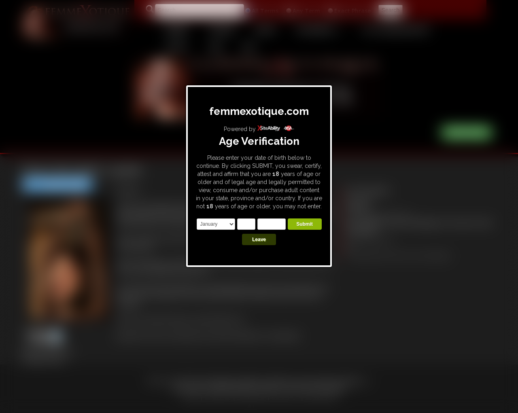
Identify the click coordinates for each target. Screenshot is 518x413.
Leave (259, 239)
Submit (304, 224)
